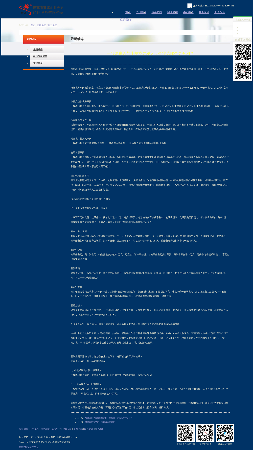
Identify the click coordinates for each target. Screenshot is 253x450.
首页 (33, 25)
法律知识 (38, 63)
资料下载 (78, 429)
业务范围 (157, 12)
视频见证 (204, 12)
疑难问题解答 (40, 56)
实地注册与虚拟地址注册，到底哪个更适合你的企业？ (109, 418)
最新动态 (38, 49)
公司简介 (141, 12)
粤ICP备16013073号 (29, 447)
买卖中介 (188, 12)
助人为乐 (219, 12)
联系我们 (125, 19)
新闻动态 (41, 25)
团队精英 (172, 12)
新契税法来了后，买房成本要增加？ (101, 422)
